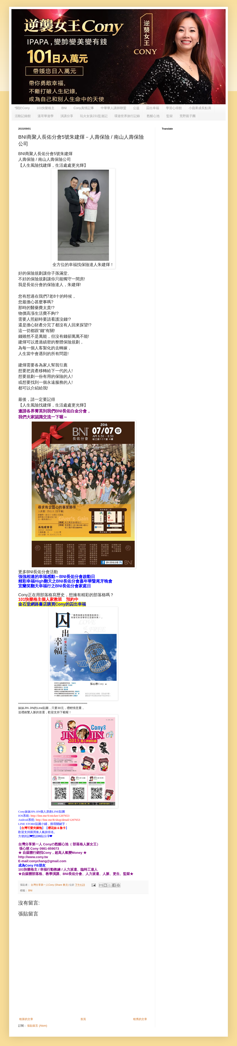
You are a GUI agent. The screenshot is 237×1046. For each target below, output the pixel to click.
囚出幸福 (152, 108)
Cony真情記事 (84, 108)
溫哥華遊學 (46, 116)
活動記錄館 (23, 116)
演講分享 (66, 116)
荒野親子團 (188, 116)
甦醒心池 (153, 116)
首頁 (83, 1019)
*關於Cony (22, 108)
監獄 (169, 116)
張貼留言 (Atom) (37, 1025)
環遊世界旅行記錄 (127, 116)
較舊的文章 (140, 1019)
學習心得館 (174, 108)
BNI (64, 108)
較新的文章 (26, 1019)
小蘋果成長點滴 (200, 108)
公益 (136, 108)
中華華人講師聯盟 (113, 108)
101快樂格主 (45, 108)
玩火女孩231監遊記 (94, 116)
